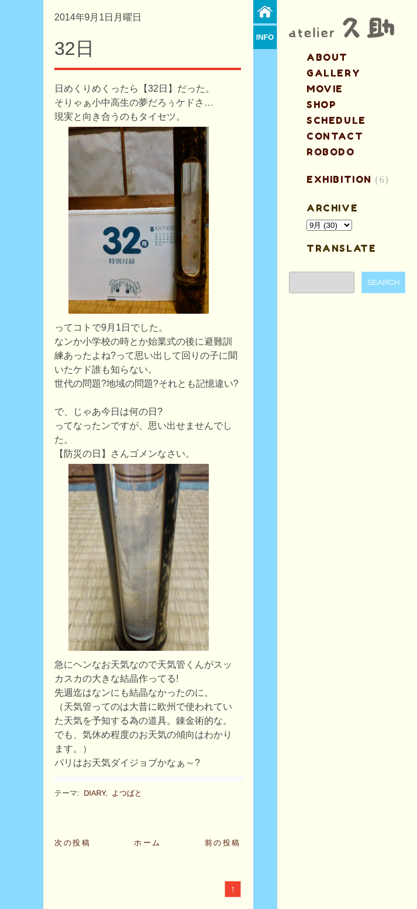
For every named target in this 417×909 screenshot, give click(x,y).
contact (334, 136)
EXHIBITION (339, 179)
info (265, 37)
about (327, 57)
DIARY (94, 793)
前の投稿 (223, 842)
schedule (336, 120)
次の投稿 (72, 842)
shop (321, 104)
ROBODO (330, 152)
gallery (333, 73)
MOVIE (324, 89)
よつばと (127, 793)
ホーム (147, 842)
